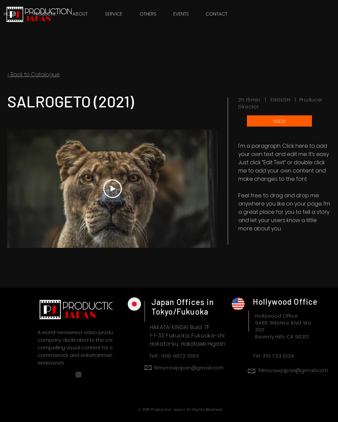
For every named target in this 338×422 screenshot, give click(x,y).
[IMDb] (279, 121)
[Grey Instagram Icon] (78, 374)
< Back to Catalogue (33, 74)
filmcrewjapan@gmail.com (189, 367)
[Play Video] (112, 188)
